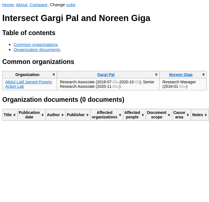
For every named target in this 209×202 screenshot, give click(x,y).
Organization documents (36, 49)
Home (8, 4)
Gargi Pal (105, 74)
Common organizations (35, 44)
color (71, 4)
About (21, 4)
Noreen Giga (180, 74)
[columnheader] (30, 74)
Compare (38, 4)
